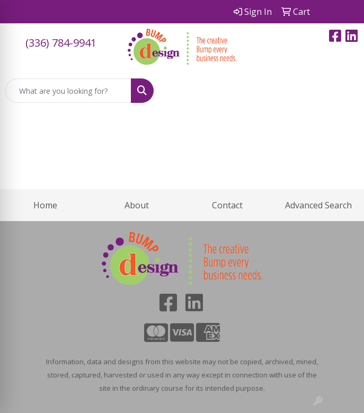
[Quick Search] (68, 90)
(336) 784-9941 (60, 43)
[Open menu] (342, 90)
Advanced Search (318, 205)
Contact (227, 205)
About (137, 205)
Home (45, 205)
